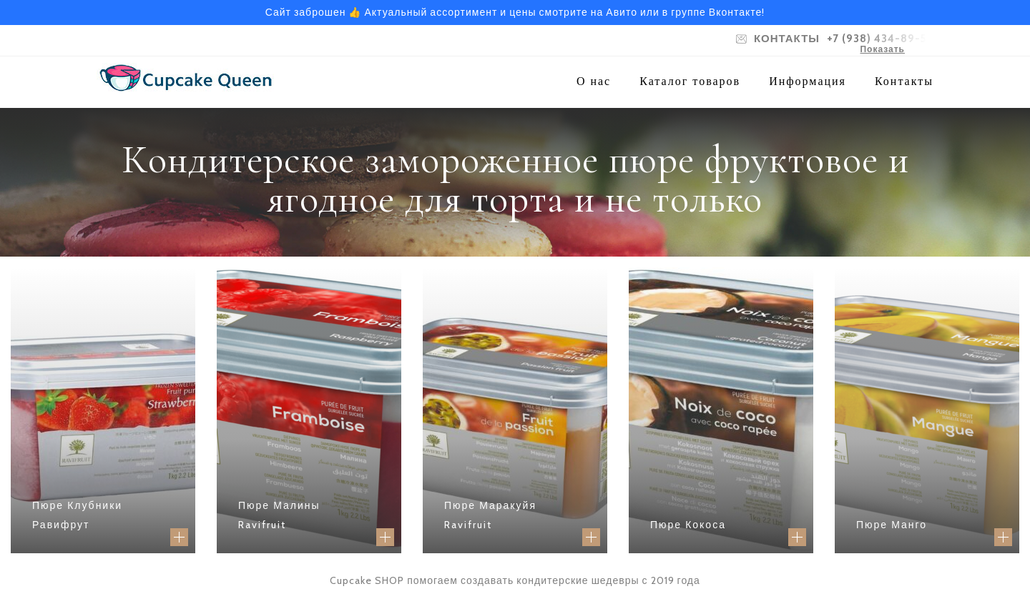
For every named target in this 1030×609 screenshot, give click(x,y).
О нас (594, 81)
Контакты (904, 81)
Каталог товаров (689, 81)
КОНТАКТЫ (787, 38)
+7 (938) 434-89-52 (880, 38)
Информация (807, 81)
